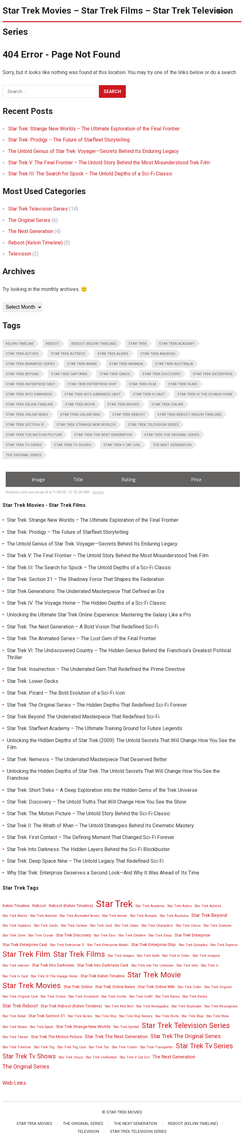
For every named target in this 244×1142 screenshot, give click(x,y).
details (98, 492)
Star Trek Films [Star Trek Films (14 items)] (182, 384)
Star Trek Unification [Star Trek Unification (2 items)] (101, 1057)
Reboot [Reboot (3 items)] (52, 344)
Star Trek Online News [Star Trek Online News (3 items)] (27, 415)
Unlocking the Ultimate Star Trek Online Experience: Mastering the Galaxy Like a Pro (99, 615)
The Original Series (29, 220)
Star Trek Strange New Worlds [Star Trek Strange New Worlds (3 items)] (86, 425)
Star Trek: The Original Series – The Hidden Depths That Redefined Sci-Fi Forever (97, 705)
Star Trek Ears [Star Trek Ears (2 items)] (105, 935)
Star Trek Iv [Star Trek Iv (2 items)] (209, 965)
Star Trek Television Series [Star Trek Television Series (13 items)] (153, 425)
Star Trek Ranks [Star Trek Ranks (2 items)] (195, 996)
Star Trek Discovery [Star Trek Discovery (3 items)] (161, 374)
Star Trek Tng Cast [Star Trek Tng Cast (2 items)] (71, 1047)
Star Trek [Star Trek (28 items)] (137, 344)
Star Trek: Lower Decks (32, 681)
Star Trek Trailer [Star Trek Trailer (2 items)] (124, 1047)
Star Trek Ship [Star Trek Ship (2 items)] (105, 1016)
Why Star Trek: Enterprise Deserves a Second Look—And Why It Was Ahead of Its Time (103, 873)
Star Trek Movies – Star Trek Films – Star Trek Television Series (118, 21)
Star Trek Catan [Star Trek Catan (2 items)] (126, 926)
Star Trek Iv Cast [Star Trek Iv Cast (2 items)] (149, 394)
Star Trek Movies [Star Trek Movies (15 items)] (123, 404)
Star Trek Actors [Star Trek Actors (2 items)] (22, 354)
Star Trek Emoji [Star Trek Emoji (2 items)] (160, 935)
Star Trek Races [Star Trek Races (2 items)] (167, 996)
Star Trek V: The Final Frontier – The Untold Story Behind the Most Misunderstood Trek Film (109, 163)
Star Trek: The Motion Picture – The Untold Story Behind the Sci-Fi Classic (88, 814)
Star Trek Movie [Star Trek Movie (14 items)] (80, 404)
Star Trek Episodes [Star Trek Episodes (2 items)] (193, 945)
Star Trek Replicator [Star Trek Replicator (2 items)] (186, 1006)
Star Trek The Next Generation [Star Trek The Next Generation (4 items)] (103, 435)
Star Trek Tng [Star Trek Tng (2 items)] (44, 1047)
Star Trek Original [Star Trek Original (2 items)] (218, 987)
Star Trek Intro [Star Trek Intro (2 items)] (187, 965)
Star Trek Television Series (38, 209)
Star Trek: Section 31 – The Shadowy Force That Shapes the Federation (85, 579)
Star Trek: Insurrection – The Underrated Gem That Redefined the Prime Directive (96, 669)
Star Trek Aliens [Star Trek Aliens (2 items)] (112, 354)
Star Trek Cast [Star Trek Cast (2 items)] (101, 926)
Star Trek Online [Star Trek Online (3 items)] (167, 404)
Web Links (14, 1083)
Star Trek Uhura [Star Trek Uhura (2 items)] (71, 1057)
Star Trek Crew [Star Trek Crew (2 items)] (14, 935)
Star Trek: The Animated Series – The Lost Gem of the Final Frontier (81, 638)
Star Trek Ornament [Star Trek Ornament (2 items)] (83, 996)
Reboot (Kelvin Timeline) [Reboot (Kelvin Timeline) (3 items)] (93, 344)
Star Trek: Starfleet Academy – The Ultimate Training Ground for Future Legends (94, 728)
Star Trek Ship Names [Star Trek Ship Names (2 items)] (135, 1016)
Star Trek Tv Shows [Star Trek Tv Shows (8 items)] (72, 445)
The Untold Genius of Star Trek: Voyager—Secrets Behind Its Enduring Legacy (93, 151)
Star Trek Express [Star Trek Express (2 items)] (224, 945)
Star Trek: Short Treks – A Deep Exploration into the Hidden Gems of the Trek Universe (102, 790)
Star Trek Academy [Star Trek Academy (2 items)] (177, 344)
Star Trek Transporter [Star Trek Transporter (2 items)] (156, 1047)
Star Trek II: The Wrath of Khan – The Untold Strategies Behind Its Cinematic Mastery (100, 826)
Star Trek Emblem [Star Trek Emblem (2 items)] (132, 935)
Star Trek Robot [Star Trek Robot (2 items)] (14, 1016)
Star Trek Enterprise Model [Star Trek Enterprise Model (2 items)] (107, 945)
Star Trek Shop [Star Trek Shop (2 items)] (192, 1016)
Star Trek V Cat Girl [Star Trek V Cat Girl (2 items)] (122, 445)
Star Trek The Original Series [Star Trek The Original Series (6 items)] (171, 435)
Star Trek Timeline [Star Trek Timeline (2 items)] (17, 1047)
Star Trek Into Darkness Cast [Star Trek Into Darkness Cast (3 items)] (92, 394)
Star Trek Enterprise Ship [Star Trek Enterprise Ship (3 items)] (92, 384)
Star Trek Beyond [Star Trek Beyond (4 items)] (22, 374)
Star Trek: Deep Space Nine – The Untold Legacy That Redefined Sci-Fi (85, 861)
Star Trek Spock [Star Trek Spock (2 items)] (41, 1027)
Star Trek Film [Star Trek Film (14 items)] (142, 384)
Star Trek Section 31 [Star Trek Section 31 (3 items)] (25, 425)
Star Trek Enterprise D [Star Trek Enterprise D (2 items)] (67, 945)
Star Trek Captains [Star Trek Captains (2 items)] (69, 374)
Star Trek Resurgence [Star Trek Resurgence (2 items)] (221, 1006)
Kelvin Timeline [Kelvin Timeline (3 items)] (20, 344)
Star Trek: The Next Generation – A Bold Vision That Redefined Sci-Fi (82, 627)
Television (19, 254)
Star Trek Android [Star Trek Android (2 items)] (157, 354)
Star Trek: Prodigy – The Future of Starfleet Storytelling (69, 140)
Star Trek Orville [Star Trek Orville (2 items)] (113, 996)
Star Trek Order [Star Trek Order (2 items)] (190, 987)
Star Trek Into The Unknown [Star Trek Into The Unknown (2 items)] (152, 965)
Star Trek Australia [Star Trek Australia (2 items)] (174, 364)
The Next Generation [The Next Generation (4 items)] (172, 445)
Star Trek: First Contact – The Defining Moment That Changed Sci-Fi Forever (90, 837)
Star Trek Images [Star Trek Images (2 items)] (121, 956)
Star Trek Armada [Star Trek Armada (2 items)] (126, 364)
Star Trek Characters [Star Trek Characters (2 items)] (157, 926)
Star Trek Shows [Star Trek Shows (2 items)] (15, 1027)
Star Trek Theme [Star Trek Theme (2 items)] (15, 1037)
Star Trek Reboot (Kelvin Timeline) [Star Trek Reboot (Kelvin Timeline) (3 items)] (189, 415)
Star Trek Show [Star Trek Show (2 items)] (217, 1016)
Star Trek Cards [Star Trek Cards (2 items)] (115, 374)
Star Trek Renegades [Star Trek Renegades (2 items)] (152, 1006)
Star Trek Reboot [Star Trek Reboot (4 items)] (128, 415)
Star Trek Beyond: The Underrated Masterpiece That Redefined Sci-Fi (83, 717)
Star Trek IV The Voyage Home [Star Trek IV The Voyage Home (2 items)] (205, 394)
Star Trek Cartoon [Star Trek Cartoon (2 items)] (74, 926)
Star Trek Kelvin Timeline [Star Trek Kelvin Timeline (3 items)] (29, 404)
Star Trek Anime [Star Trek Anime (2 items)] (82, 364)
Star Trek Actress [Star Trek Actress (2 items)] (68, 354)
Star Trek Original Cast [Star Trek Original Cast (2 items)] (20, 996)
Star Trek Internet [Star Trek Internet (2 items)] (16, 965)
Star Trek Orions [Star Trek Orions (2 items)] (53, 996)
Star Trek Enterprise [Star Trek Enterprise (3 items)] (213, 374)
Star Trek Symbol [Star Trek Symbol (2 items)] (126, 1027)
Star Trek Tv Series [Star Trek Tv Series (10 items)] (24, 445)
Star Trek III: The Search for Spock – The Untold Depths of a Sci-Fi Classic (90, 174)
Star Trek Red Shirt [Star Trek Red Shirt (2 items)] (119, 1006)
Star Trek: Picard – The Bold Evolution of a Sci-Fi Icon (66, 693)
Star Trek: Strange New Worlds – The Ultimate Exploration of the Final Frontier (94, 129)
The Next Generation (30, 231)
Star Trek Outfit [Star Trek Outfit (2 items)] (140, 996)
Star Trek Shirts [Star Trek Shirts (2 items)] (167, 1016)
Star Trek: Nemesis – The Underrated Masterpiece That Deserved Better (87, 759)
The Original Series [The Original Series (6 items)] (24, 455)
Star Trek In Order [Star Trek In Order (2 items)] (176, 956)
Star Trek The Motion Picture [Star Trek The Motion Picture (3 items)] (34, 435)
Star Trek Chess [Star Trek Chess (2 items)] (188, 926)
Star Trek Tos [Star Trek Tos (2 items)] (99, 1047)
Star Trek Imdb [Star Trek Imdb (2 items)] (148, 956)
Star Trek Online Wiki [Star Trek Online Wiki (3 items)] (80, 415)
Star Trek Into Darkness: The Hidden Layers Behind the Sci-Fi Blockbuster (88, 849)
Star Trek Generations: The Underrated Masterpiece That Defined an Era (85, 591)
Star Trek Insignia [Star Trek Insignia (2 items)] (206, 956)
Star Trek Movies (124, 1112)
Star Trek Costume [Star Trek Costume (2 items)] (217, 926)
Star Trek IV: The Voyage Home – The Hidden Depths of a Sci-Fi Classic (86, 603)
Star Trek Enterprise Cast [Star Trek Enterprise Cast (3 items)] (30, 384)
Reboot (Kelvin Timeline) (35, 243)
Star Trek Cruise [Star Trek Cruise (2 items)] (40, 935)
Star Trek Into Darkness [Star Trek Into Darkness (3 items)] (29, 394)
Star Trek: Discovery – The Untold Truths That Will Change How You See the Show (96, 802)
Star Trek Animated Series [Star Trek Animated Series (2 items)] (30, 364)
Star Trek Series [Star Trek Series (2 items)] (80, 1016)
